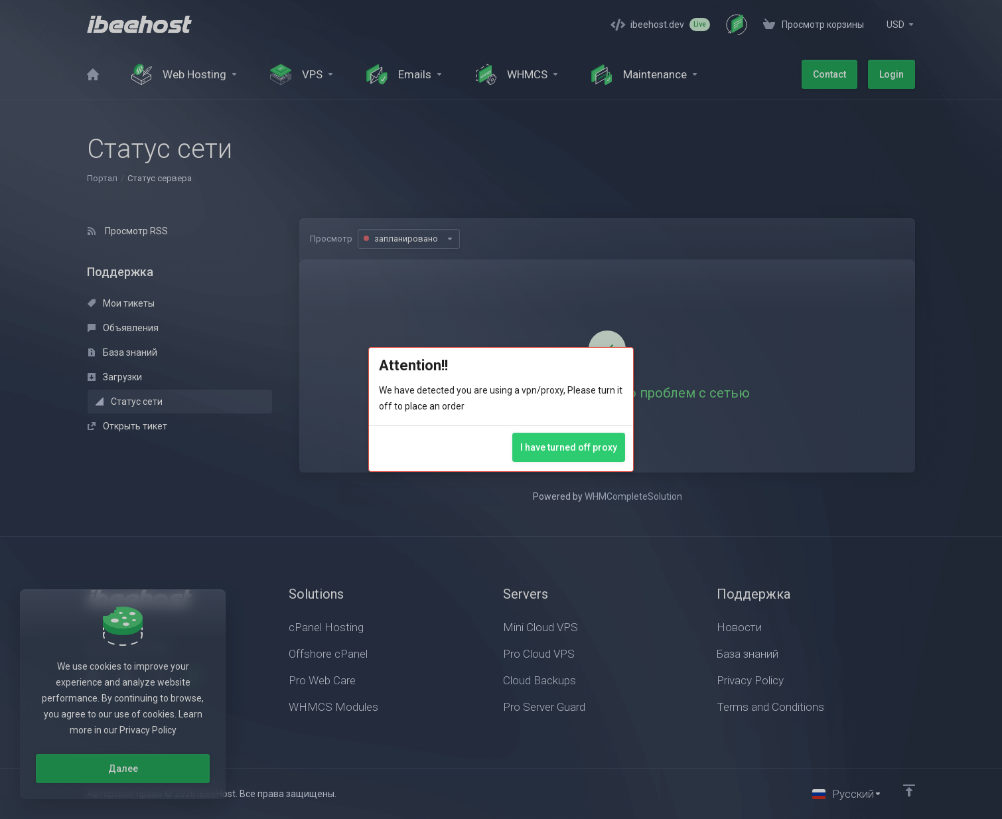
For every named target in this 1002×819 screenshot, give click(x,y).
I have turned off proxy (568, 447)
